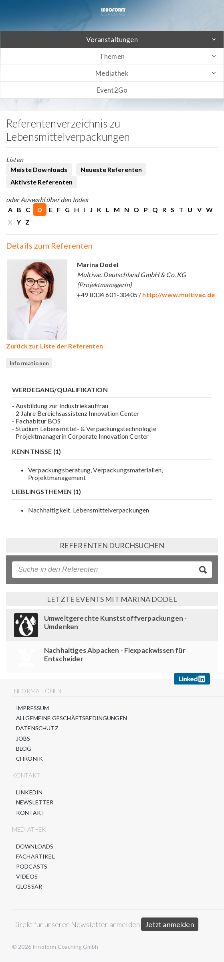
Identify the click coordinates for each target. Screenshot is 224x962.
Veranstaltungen (111, 39)
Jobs (23, 738)
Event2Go (112, 90)
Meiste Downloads (39, 169)
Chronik (29, 758)
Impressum (32, 708)
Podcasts (31, 866)
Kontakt (30, 812)
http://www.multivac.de (178, 294)
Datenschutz (37, 728)
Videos (27, 876)
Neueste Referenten (111, 169)
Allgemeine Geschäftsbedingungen (71, 718)
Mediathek (111, 73)
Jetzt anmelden (169, 924)
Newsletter (35, 802)
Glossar (29, 886)
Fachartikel (35, 856)
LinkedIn (29, 792)
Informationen (29, 363)
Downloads (34, 846)
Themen (112, 56)
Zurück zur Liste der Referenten (54, 346)
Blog (24, 748)
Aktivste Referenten (41, 182)
